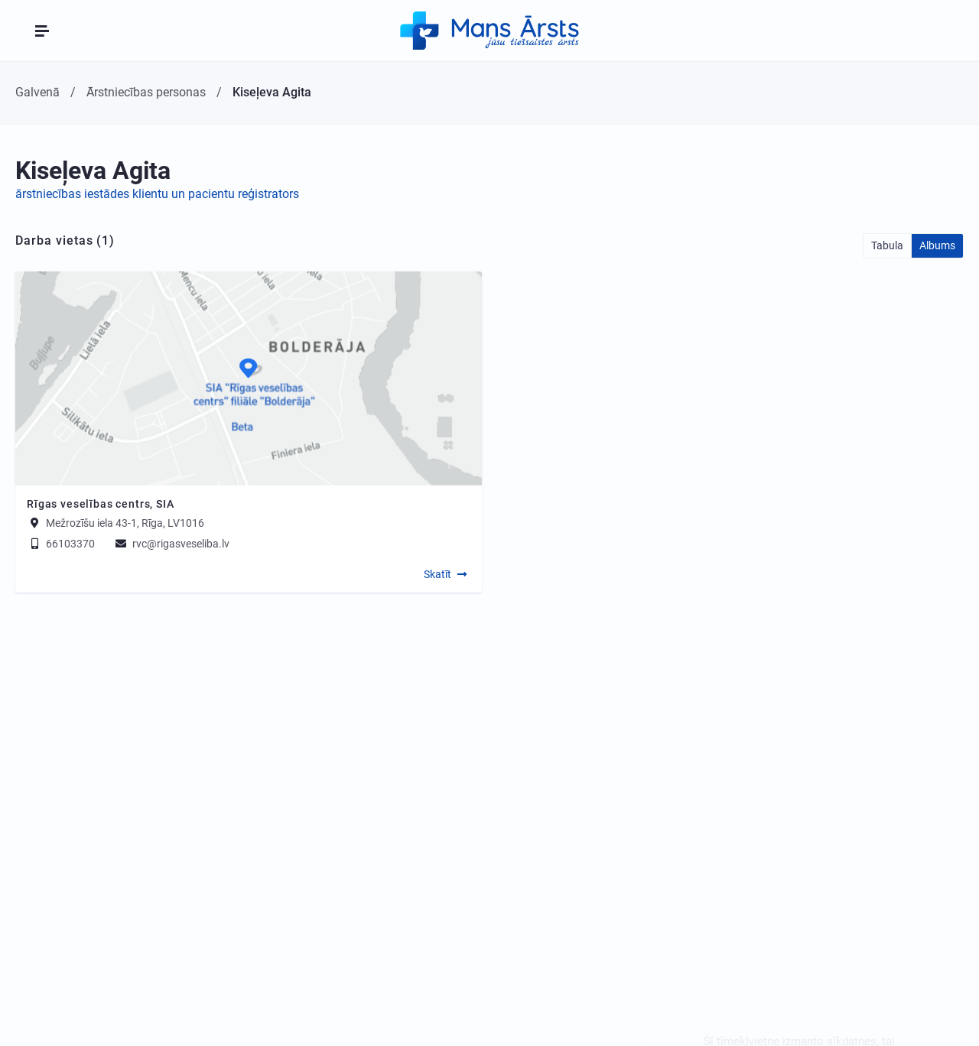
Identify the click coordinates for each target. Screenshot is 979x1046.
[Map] (248, 378)
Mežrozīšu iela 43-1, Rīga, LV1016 (125, 523)
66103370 (61, 544)
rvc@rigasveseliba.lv (171, 544)
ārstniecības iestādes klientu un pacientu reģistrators (157, 194)
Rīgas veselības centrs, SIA (100, 504)
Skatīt (437, 574)
